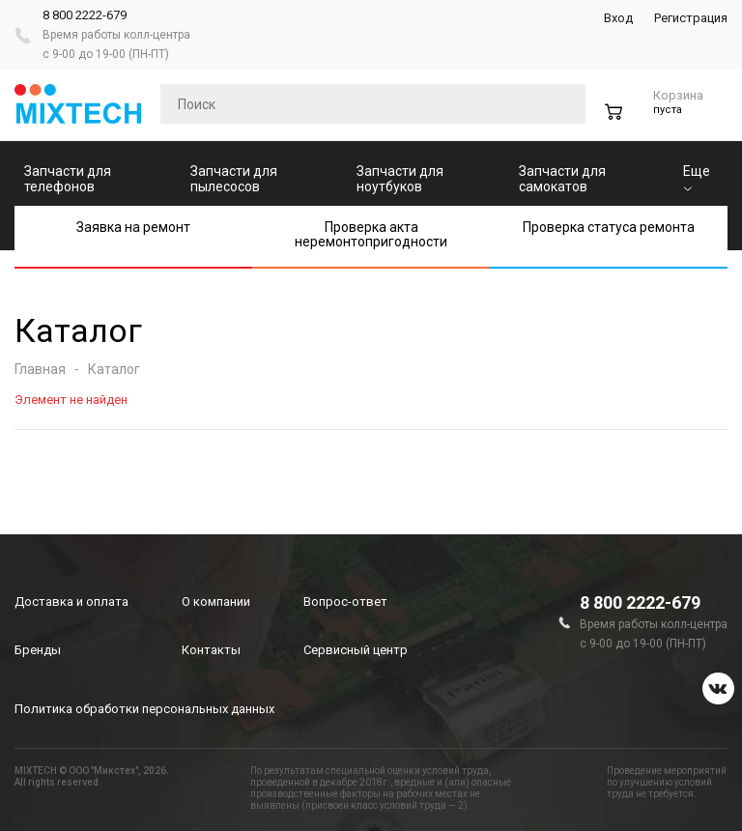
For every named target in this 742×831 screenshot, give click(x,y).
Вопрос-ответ (345, 601)
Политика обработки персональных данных (144, 709)
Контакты (211, 650)
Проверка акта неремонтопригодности (371, 234)
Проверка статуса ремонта (609, 227)
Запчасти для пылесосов (233, 178)
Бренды (37, 650)
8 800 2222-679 (85, 15)
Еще (696, 177)
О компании (216, 601)
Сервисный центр (355, 650)
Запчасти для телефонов (67, 178)
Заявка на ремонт (133, 227)
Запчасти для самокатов (562, 178)
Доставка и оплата (71, 601)
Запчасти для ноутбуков (400, 178)
